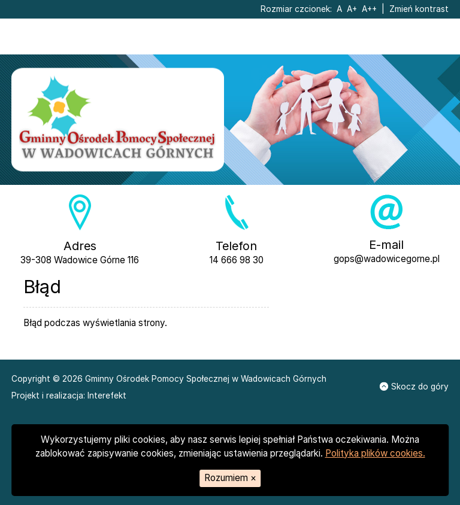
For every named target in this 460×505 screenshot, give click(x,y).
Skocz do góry (414, 386)
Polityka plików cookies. (375, 453)
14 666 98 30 (237, 260)
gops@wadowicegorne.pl (387, 258)
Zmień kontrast (419, 9)
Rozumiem (230, 477)
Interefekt (106, 395)
